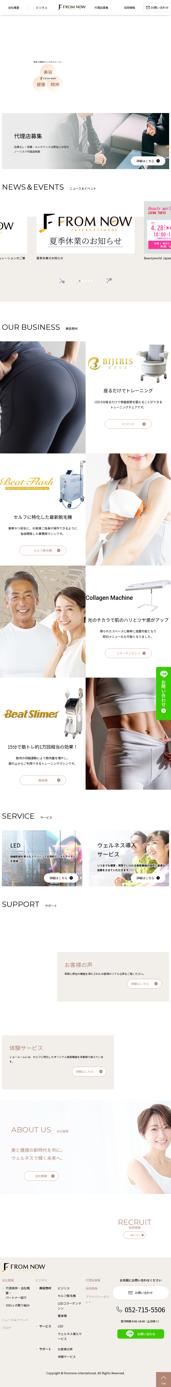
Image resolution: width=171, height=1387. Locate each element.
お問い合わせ (141, 1292)
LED (60, 1326)
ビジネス (41, 8)
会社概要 (41, 1176)
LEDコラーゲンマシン (69, 1305)
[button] (109, 280)
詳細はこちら (145, 161)
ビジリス (128, 424)
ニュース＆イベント (15, 1320)
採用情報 (92, 1288)
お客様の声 (65, 1349)
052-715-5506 (140, 1309)
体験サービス (67, 1356)
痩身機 (42, 780)
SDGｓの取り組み (18, 1305)
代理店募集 (93, 1280)
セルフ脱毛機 (43, 550)
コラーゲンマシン (128, 653)
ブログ (6, 1328)
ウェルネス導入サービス (70, 1336)
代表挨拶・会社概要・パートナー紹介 (18, 1293)
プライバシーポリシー (98, 1299)
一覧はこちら (134, 1235)
